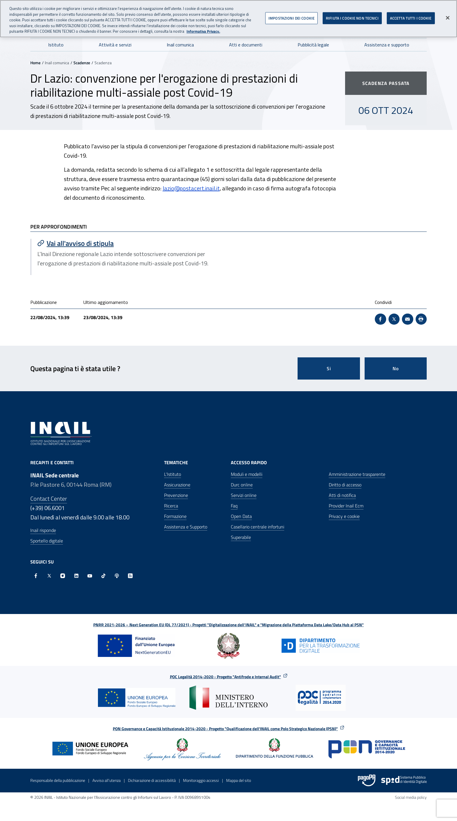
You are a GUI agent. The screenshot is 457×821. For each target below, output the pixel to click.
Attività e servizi (115, 44)
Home (35, 63)
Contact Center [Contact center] (48, 498)
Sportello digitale (46, 540)
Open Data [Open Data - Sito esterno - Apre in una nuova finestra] (241, 516)
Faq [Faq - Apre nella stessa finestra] (234, 505)
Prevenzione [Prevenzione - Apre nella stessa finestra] (176, 495)
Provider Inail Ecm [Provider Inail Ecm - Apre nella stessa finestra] (346, 505)
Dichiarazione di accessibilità (152, 780)
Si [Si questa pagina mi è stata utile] (329, 368)
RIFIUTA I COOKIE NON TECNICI (352, 15)
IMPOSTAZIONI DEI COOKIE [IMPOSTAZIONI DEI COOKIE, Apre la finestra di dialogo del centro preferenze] (291, 15)
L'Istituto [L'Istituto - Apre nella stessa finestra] (172, 474)
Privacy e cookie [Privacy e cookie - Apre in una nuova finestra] (344, 516)
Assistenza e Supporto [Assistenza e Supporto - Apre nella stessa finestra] (185, 526)
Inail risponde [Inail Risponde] (43, 530)
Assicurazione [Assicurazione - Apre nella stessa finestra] (177, 484)
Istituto (56, 44)
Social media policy (411, 797)
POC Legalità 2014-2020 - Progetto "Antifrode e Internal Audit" (225, 677)
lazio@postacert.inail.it (191, 188)
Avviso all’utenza (106, 780)
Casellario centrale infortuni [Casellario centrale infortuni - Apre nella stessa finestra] (257, 526)
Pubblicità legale (313, 44)
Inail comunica (180, 44)
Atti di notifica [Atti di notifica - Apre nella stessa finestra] (342, 495)
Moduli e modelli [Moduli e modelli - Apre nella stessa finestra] (246, 474)
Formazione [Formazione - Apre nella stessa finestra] (175, 516)
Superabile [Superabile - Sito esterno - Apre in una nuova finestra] (241, 537)
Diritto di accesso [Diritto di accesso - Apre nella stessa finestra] (345, 484)
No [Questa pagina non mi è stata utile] (396, 368)
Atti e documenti (245, 44)
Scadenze (81, 63)
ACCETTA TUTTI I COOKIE (411, 15)
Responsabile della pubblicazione (57, 780)
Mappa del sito (238, 780)
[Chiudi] (447, 14)
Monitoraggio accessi (201, 780)
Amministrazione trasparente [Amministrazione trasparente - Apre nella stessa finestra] (357, 474)
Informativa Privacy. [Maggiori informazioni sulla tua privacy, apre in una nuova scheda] (203, 28)
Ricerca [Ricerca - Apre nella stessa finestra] (171, 505)
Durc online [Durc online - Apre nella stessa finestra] (242, 484)
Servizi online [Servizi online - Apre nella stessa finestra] (243, 495)
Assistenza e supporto (386, 44)
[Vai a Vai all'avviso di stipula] (130, 243)
